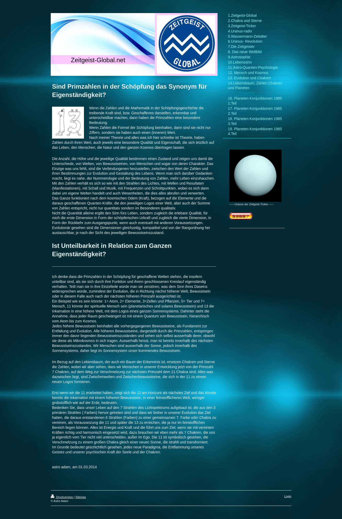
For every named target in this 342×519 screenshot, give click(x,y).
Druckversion (62, 497)
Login (287, 496)
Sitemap (80, 497)
